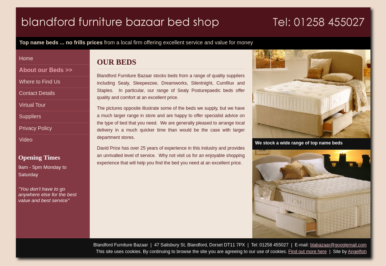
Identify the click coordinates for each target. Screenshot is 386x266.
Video (26, 140)
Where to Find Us (39, 82)
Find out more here (307, 251)
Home (26, 58)
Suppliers (30, 116)
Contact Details (37, 93)
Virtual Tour (32, 105)
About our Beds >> (45, 69)
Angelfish (357, 251)
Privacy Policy (35, 128)
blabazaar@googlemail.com (338, 245)
